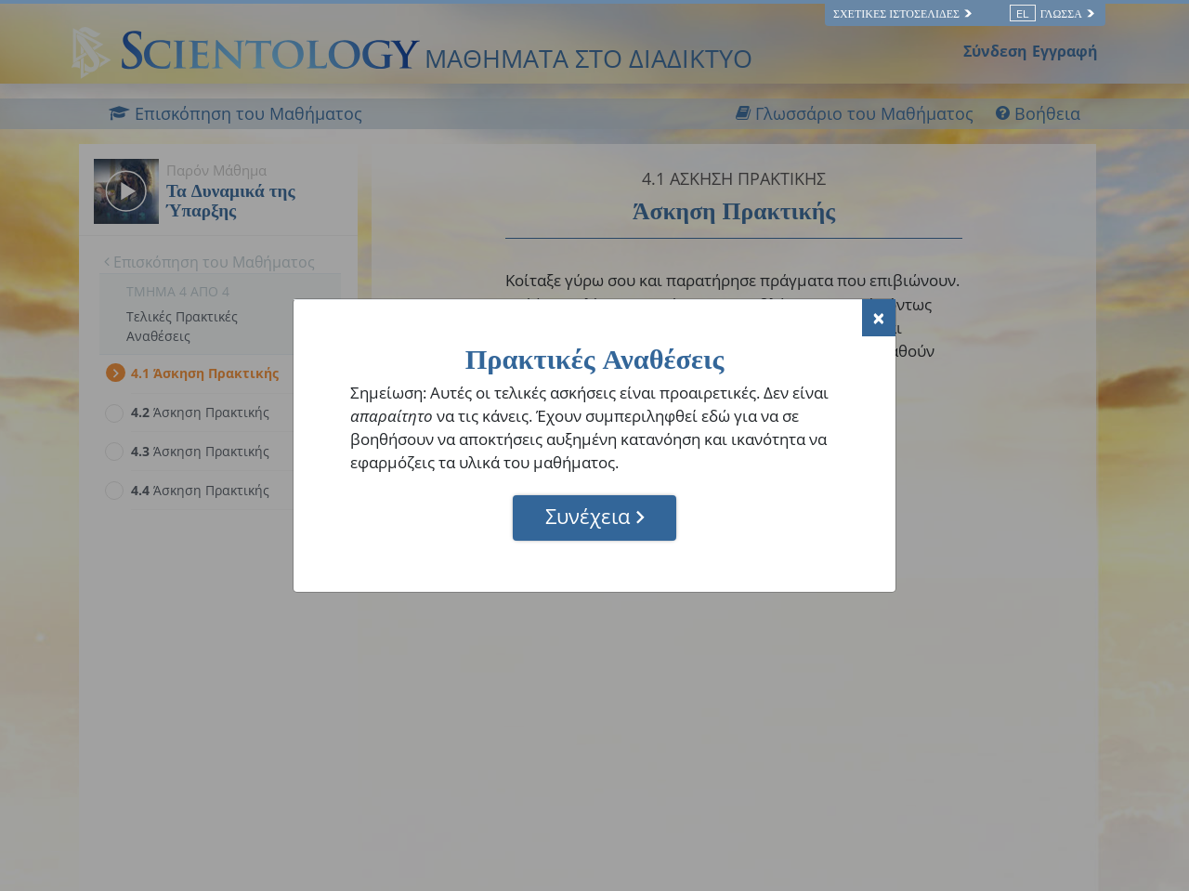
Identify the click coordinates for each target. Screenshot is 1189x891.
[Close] (878, 317)
